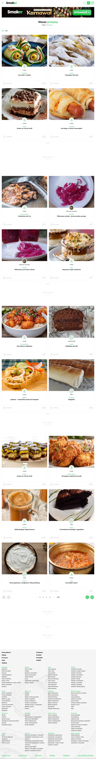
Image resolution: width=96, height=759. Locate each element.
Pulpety (27, 663)
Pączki (3, 707)
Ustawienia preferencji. (38, 752)
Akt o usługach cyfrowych (85, 748)
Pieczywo (71, 397)
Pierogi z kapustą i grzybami (79, 695)
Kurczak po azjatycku (24, 346)
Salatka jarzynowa (76, 669)
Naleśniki (4, 669)
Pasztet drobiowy (52, 689)
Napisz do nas (6, 748)
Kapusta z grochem (76, 691)
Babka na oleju (6, 691)
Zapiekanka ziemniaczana (55, 731)
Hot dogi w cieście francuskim (71, 128)
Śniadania (23, 652)
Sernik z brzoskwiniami (31, 715)
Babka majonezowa (53, 711)
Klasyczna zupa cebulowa (71, 269)
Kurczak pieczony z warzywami (33, 697)
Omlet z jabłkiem (6, 671)
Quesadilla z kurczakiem (77, 735)
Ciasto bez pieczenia (7, 697)
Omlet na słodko (6, 663)
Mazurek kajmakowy (53, 709)
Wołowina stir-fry (24, 216)
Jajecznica (4, 661)
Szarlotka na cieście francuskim (10, 713)
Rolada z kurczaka (76, 731)
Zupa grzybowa (75, 689)
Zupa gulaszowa (52, 675)
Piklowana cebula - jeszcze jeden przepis (71, 216)
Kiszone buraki (75, 715)
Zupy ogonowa (52, 661)
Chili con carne (6, 735)
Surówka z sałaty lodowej (78, 663)
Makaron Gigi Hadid (30, 739)
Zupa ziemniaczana (53, 671)
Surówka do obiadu (76, 661)
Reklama (52, 748)
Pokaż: (48, 25)
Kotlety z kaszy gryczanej (32, 689)
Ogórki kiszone (75, 711)
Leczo (3, 727)
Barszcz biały (51, 669)
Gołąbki (27, 685)
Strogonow (5, 731)
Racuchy (4, 665)
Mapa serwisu (22, 748)
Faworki (4, 709)
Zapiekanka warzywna (54, 733)
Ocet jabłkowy (75, 709)
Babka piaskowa (52, 697)
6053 (58, 597)
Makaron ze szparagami (31, 711)
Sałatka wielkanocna (54, 701)
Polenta (27, 701)
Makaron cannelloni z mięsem (33, 743)
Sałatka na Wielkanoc (77, 673)
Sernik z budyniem (7, 685)
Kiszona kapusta (75, 707)
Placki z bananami (7, 677)
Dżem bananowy (75, 719)
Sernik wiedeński (29, 717)
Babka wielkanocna (53, 693)
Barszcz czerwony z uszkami (78, 685)
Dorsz (26, 671)
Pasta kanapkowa (7, 667)
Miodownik (5, 701)
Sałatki (41, 655)
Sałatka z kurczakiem (77, 667)
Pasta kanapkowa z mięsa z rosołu (11, 675)
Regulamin (65, 748)
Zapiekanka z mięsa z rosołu (56, 735)
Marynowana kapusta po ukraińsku (80, 713)
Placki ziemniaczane (30, 667)
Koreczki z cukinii (24, 75)
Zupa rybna (74, 687)
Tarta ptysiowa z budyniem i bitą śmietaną (24, 583)
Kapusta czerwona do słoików (79, 717)
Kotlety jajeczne (75, 727)
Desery (71, 73)
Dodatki (71, 214)
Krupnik (27, 687)
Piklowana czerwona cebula (24, 269)
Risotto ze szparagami (31, 695)
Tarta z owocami (52, 707)
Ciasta (24, 126)
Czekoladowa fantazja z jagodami (71, 529)
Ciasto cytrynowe (6, 699)
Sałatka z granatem (76, 677)
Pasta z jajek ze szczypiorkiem (33, 709)
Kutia (72, 699)
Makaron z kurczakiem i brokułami (34, 727)
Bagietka (71, 399)
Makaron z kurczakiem (31, 665)
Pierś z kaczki (28, 661)
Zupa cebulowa (52, 681)
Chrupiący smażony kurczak (71, 476)
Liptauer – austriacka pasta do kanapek (24, 399)
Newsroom (38, 748)
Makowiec (4, 695)
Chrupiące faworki (72, 75)
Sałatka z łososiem (76, 665)
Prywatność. (55, 752)
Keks (72, 701)
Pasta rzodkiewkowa (30, 713)
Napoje (24, 527)
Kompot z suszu (75, 697)
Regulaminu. (30, 752)
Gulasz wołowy (6, 733)
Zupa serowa (51, 673)
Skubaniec (4, 703)
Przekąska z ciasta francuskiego (80, 733)
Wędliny (24, 397)
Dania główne (24, 214)
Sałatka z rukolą (75, 671)
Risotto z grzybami (30, 691)
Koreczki (4, 715)
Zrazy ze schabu (29, 675)
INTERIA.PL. (71, 752)
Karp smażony (75, 693)
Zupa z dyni (51, 663)
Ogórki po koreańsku (76, 721)
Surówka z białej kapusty (78, 679)
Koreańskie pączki (7, 717)
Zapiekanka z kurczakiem (55, 729)
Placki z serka (5, 673)
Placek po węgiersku (7, 729)
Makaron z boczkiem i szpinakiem (34, 741)
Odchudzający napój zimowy (24, 529)
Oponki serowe (6, 711)
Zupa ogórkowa (52, 677)
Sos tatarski (51, 699)
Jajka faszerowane (53, 685)
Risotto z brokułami (30, 693)
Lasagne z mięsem (53, 737)
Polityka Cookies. (48, 752)
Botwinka (27, 707)
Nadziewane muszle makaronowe (34, 733)
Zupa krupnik (51, 665)
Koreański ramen (71, 583)
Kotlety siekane (29, 669)
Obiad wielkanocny (53, 687)
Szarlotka (4, 689)
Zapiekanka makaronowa (32, 673)
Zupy (71, 267)
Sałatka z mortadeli (76, 675)
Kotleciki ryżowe (29, 699)
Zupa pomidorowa (53, 679)
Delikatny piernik (71, 346)
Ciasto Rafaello (6, 693)
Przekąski (24, 73)
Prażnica (4, 679)
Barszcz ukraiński (52, 667)
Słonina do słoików (76, 723)
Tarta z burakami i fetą (77, 729)
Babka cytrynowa (53, 695)
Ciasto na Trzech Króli (24, 128)
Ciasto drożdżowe (6, 687)
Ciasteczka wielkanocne (54, 691)
